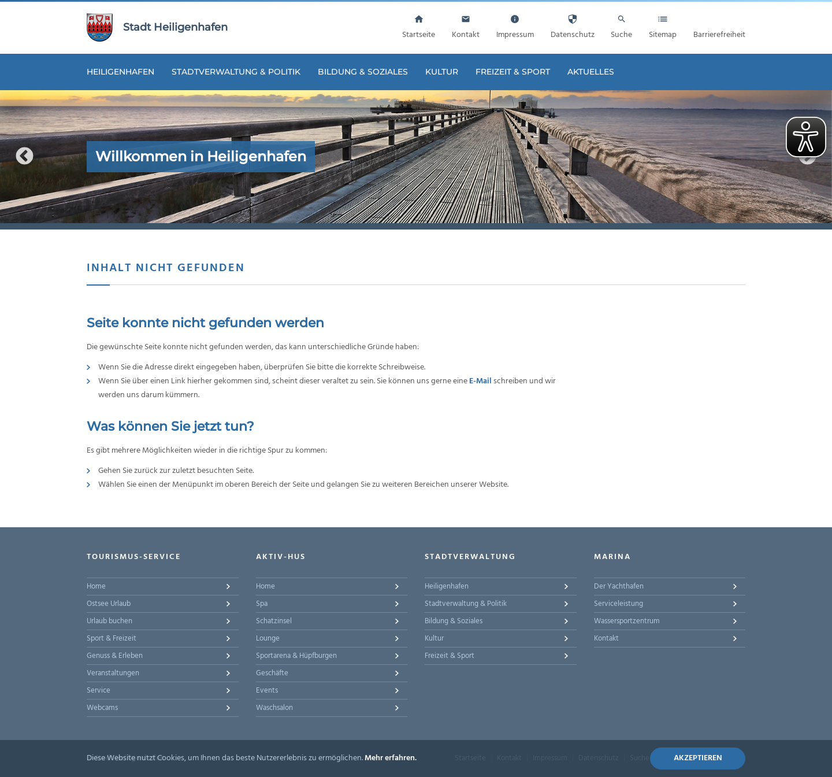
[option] (416, 156)
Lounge (268, 638)
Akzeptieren (698, 758)
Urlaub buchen (109, 621)
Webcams (102, 708)
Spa (262, 604)
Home (96, 586)
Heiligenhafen (120, 71)
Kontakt (606, 638)
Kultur (441, 71)
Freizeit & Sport (513, 71)
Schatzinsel (274, 621)
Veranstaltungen (113, 673)
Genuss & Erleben (115, 656)
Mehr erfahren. (391, 758)
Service (98, 690)
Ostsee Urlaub (109, 604)
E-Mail (480, 381)
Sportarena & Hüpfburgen (296, 656)
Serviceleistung (618, 604)
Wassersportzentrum (627, 621)
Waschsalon (274, 708)
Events (267, 690)
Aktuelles (590, 71)
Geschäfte (272, 673)
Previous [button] (24, 156)
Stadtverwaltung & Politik (236, 71)
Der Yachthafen (619, 586)
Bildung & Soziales (363, 71)
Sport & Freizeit (111, 638)
